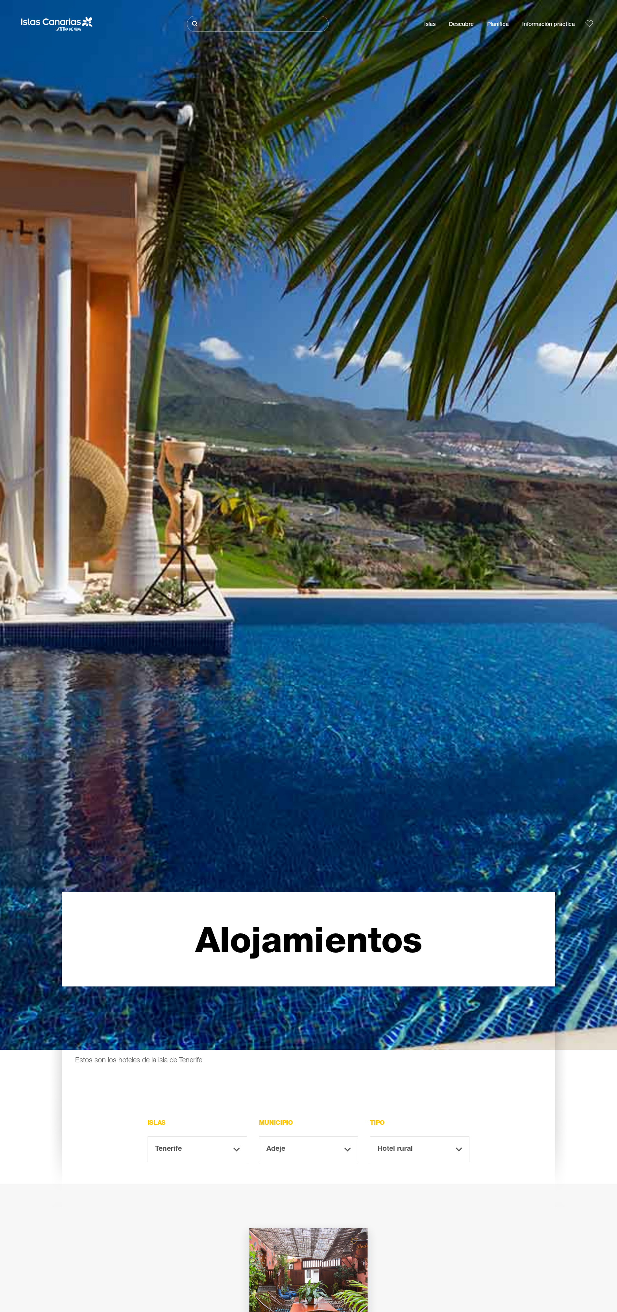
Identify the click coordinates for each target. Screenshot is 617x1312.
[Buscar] (258, 24)
